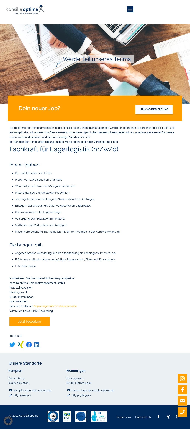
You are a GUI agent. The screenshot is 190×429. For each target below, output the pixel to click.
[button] (8, 421)
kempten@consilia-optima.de (32, 390)
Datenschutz (143, 417)
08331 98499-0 (81, 395)
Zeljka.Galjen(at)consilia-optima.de (55, 306)
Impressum (124, 417)
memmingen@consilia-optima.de (93, 390)
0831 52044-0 (22, 395)
